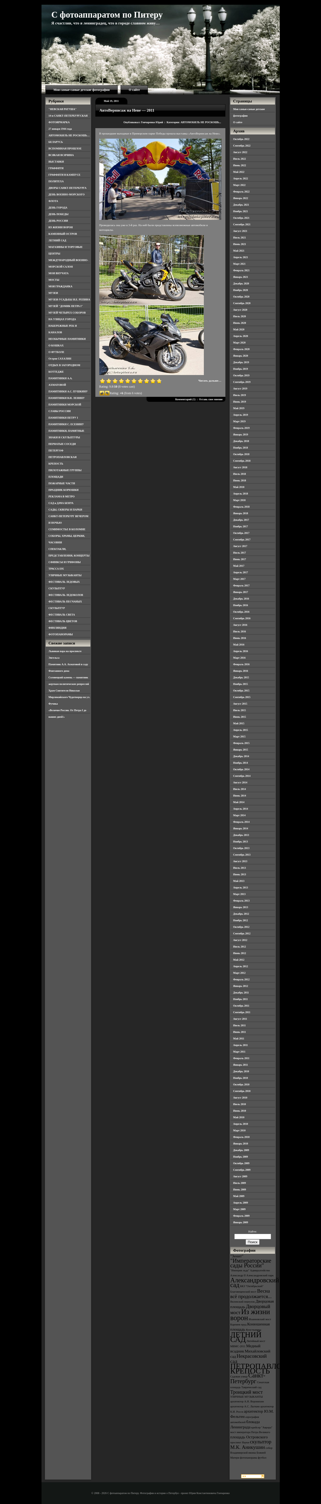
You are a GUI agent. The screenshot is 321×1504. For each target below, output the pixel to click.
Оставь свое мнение (210, 399)
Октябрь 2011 (241, 1005)
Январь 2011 (240, 1064)
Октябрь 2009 (241, 1163)
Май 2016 (239, 644)
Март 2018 (239, 500)
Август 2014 (240, 782)
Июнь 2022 (239, 165)
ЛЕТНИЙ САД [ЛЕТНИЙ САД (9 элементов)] (246, 1337)
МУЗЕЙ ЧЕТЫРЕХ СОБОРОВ (67, 312)
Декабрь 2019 (241, 362)
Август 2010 (240, 1097)
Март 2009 (239, 1209)
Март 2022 (239, 185)
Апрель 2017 (240, 572)
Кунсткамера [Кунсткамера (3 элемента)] (253, 1329)
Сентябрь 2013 (242, 854)
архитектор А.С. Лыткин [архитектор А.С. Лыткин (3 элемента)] (245, 1406)
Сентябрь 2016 (242, 618)
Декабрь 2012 (241, 913)
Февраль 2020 (241, 349)
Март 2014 (239, 815)
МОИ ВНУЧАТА (59, 273)
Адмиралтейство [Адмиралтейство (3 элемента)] (260, 1270)
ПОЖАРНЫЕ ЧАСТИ (62, 483)
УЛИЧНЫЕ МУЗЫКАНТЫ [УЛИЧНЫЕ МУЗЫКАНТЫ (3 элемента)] (246, 1396)
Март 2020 (239, 342)
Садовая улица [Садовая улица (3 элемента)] (239, 1376)
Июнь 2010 (239, 1110)
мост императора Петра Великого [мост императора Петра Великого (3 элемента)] (250, 1432)
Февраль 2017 (241, 585)
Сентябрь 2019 (242, 382)
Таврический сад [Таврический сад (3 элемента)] (251, 1387)
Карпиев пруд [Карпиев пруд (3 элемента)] (238, 1324)
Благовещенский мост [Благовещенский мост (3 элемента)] (243, 1291)
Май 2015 (239, 723)
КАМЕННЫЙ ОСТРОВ (63, 233)
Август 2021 (240, 231)
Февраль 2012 (241, 979)
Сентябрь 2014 (242, 775)
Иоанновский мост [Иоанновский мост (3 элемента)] (260, 1319)
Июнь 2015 (239, 716)
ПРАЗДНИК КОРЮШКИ (64, 489)
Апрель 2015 (240, 729)
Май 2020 (239, 329)
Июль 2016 (239, 631)
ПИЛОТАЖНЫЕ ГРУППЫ (65, 470)
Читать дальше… (209, 380)
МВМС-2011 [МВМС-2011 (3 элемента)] (238, 1346)
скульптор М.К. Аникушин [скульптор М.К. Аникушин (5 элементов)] (251, 1444)
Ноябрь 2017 (240, 526)
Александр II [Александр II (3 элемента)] (238, 1275)
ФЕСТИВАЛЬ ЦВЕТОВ (63, 621)
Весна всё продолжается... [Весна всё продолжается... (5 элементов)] (251, 1293)
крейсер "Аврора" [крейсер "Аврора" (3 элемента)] (261, 1427)
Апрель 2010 (240, 1123)
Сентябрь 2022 (242, 145)
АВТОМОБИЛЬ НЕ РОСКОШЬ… (69, 135)
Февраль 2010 (241, 1137)
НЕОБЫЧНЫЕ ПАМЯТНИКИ (67, 338)
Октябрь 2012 (241, 926)
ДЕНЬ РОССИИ (58, 220)
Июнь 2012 (239, 953)
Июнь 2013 (239, 874)
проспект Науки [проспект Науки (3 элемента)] (239, 1442)
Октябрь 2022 (241, 139)
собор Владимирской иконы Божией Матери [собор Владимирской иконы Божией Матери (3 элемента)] (251, 1452)
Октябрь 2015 (241, 690)
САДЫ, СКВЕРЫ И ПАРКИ (65, 509)
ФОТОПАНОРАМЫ (61, 634)
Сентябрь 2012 (242, 933)
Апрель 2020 (240, 336)
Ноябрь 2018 (240, 447)
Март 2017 (239, 578)
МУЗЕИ (53, 293)
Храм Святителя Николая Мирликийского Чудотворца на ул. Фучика (69, 697)
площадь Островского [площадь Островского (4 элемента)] (249, 1437)
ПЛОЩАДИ (56, 476)
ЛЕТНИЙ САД (57, 240)
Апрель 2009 (240, 1202)
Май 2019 (239, 408)
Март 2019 (239, 421)
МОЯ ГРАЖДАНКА (61, 286)
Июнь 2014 (239, 795)
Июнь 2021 (239, 244)
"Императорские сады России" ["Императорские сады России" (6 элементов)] (250, 1263)
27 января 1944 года (60, 128)
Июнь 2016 (239, 638)
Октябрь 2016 (241, 611)
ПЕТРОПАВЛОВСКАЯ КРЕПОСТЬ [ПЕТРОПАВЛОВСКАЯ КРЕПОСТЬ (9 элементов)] (269, 1368)
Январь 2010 (240, 1143)
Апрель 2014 (240, 808)
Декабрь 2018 (241, 441)
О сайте (134, 90)
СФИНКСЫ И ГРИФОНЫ (65, 562)
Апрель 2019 (240, 414)
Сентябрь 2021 (242, 224)
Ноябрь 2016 (240, 605)
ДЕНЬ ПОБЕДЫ (59, 214)
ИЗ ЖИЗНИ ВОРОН (61, 227)
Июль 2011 (239, 1025)
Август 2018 (240, 467)
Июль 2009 (239, 1183)
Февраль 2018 (241, 506)
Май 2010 (239, 1117)
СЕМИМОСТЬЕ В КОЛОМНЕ (67, 529)
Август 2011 (240, 1018)
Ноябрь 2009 (240, 1156)
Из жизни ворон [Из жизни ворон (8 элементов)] (250, 1315)
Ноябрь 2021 (240, 211)
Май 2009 (239, 1196)
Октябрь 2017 (241, 533)
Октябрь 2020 (241, 296)
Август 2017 (240, 546)
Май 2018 (239, 487)
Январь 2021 (240, 276)
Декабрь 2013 (241, 835)
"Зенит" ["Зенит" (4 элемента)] (237, 1256)
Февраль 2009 (241, 1215)
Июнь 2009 (239, 1189)
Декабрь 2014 (241, 756)
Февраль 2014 (241, 821)
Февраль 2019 (241, 427)
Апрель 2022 (240, 178)
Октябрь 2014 (241, 769)
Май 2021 (239, 250)
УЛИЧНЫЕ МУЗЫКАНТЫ (65, 575)
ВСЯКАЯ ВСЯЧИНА (61, 155)
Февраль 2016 (241, 664)
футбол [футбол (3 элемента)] (262, 1457)
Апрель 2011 (240, 1045)
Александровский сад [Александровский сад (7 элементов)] (254, 1282)
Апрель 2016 (240, 651)
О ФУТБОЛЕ (56, 352)
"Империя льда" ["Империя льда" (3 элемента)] (240, 1270)
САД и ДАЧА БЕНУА (61, 503)
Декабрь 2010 (241, 1071)
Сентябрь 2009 (242, 1169)
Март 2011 (239, 1051)
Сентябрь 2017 (242, 539)
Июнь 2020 (239, 322)
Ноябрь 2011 (240, 999)
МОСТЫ (54, 279)
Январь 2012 (240, 986)
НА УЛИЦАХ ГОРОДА (62, 319)
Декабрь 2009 (241, 1150)
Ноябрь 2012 (240, 920)
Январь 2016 (240, 670)
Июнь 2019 (239, 401)
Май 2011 (238, 1038)
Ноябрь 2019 (240, 368)
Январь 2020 (240, 355)
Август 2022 (240, 152)
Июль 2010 (239, 1104)
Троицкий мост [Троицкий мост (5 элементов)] (246, 1392)
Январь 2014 (240, 828)
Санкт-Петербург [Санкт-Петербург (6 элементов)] (247, 1378)
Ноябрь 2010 (240, 1077)
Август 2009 (240, 1176)
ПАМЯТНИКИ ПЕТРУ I (63, 417)
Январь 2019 (240, 434)
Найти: (252, 1231)
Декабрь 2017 (241, 519)
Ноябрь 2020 (240, 290)
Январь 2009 (240, 1222)
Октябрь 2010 (241, 1084)
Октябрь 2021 (241, 217)
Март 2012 (239, 972)
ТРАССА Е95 (56, 568)
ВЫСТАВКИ (56, 161)
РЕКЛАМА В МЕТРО (62, 496)
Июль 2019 (239, 395)
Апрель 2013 (240, 887)
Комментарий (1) (185, 399)
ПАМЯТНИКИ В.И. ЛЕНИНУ (67, 398)
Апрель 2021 (240, 257)
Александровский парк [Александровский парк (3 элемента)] (260, 1275)
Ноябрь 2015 (240, 684)
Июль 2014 (239, 789)
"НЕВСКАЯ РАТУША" (63, 109)
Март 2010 (239, 1130)
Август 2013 (240, 861)
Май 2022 (239, 171)
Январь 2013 (240, 907)
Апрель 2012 (240, 966)
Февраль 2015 (241, 743)
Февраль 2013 (241, 900)
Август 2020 (240, 309)
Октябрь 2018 (241, 454)
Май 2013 (239, 880)
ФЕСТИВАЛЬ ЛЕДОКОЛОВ (66, 595)
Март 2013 (239, 894)
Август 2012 (240, 940)
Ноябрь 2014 (240, 762)
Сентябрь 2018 (242, 460)
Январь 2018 (240, 513)
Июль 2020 (239, 316)
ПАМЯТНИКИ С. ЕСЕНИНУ (66, 424)
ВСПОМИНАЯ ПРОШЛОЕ (65, 148)
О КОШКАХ (56, 345)
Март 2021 (239, 263)
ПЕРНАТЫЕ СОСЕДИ (62, 444)
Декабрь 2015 (241, 677)
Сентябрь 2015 (242, 697)
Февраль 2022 (241, 191)
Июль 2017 (239, 552)
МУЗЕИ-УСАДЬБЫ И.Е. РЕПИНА (69, 299)
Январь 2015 (240, 749)
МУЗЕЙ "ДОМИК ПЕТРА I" (66, 306)
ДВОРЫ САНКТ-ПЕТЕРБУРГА (68, 187)
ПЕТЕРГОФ (56, 450)
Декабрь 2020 (241, 283)
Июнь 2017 (239, 559)
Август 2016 (240, 624)
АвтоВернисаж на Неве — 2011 (127, 110)
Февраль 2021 (241, 270)
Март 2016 (239, 657)
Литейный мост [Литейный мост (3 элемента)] (256, 1341)
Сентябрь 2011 (242, 1012)
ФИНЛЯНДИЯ (57, 627)
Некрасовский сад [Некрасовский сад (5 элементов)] (248, 1358)
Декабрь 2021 (241, 204)
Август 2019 (240, 388)
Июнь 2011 (239, 1032)
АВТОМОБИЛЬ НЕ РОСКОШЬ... (200, 122)
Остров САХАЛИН (60, 358)
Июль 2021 (239, 237)
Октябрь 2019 (241, 375)
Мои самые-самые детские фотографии (82, 90)
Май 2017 (239, 565)
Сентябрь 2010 (242, 1091)
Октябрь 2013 (241, 848)
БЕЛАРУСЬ (56, 141)
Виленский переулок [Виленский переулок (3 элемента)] (242, 1301)
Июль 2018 (239, 473)
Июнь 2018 (239, 480)
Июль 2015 (239, 710)
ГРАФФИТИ (56, 168)
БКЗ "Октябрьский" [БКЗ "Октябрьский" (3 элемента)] (251, 1286)
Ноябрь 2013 (240, 841)
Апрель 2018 (240, 493)
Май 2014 (239, 802)
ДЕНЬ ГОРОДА (58, 207)
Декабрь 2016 (241, 598)
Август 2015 (240, 703)
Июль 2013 (239, 867)
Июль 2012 (239, 946)
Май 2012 (239, 959)
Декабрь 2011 (241, 992)
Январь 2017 (240, 592)
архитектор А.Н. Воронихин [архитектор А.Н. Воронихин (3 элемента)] (247, 1401)
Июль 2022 (239, 158)
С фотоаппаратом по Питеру (107, 14)
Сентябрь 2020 (242, 303)
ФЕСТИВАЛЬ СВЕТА (62, 614)
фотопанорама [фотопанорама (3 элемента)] (248, 1457)
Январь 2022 (240, 198)
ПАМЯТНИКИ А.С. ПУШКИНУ (68, 391)
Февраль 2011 (241, 1058)
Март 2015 (239, 736)
